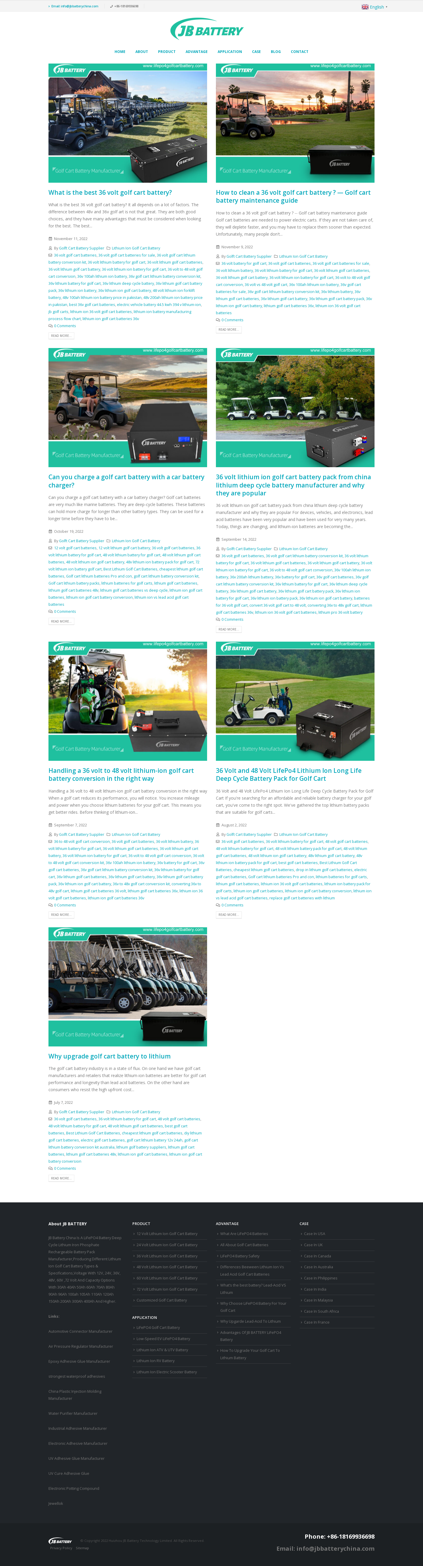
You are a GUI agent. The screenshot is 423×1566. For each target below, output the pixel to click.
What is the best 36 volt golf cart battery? (110, 192)
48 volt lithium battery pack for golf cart (308, 848)
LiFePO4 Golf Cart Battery (158, 1327)
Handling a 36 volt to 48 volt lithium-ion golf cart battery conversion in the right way (121, 774)
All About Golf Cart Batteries (244, 1244)
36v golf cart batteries (335, 577)
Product (167, 51)
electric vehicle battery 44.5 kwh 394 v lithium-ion (159, 304)
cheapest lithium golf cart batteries (264, 869)
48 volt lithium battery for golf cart (131, 554)
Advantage (197, 51)
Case (256, 51)
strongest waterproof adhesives (76, 1376)
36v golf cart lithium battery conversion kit (164, 276)
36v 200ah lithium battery (251, 577)
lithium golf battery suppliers (141, 1147)
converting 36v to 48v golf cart (333, 605)
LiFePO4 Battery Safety (239, 1256)
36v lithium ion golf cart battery (124, 290)
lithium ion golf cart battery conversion (99, 597)
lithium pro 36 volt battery (340, 612)
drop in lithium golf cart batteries (324, 869)
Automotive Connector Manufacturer (80, 1331)
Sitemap (82, 1548)
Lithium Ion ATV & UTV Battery (162, 1349)
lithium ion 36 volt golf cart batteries (101, 311)
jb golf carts (58, 311)
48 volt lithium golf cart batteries (135, 1126)
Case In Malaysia (318, 1300)
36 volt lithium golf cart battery (74, 269)
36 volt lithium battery (234, 270)
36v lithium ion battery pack (274, 598)
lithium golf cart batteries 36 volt (98, 890)
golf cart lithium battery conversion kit (166, 576)
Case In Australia (318, 1266)
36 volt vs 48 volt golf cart (266, 284)
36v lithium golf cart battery (284, 298)
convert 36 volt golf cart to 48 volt (277, 605)
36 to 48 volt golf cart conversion (82, 841)
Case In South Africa (321, 1311)
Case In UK (313, 1244)
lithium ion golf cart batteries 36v (111, 318)
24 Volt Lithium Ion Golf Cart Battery (167, 1244)
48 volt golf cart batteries (346, 841)
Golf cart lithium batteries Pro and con (99, 576)
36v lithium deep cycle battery (128, 283)
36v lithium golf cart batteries (82, 876)
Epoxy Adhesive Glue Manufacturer (79, 1361)
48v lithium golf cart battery (331, 855)
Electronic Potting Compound (73, 1488)
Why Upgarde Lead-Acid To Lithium (250, 1321)
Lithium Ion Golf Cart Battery (136, 248)
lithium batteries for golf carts (126, 583)
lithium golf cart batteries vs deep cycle (134, 590)
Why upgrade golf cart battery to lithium (109, 1056)
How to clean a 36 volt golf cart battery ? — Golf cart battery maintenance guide (293, 196)
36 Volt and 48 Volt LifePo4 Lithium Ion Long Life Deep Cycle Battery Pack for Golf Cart (289, 774)
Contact (299, 51)
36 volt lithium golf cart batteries (174, 262)
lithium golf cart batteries (175, 583)
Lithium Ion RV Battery (155, 1360)
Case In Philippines (321, 1278)
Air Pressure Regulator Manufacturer (80, 1346)
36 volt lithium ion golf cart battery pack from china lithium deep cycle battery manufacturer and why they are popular (293, 485)
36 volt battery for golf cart (243, 263)
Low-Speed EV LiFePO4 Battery (163, 1338)
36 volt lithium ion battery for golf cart (134, 269)
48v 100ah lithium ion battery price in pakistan (102, 297)
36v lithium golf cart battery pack (336, 298)
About (141, 51)
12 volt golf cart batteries (75, 547)
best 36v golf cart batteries (92, 304)
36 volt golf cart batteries (75, 255)
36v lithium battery (337, 291)
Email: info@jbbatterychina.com (73, 6)
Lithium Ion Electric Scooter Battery (167, 1371)
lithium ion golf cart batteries (258, 890)
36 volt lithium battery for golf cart (116, 262)
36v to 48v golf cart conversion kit (141, 883)
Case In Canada (317, 1256)
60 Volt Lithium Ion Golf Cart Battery (167, 1278)
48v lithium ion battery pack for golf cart (160, 562)
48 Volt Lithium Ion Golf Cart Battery (167, 1266)
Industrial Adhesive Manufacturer (77, 1428)
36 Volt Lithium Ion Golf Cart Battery (167, 1256)
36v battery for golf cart (295, 577)
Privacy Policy (61, 1548)
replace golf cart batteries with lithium (302, 898)
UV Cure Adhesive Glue (68, 1473)
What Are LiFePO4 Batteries (244, 1233)
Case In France (317, 1322)
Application (230, 51)
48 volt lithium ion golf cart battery (95, 562)
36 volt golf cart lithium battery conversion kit (304, 555)
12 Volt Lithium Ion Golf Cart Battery (167, 1233)
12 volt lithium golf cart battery (124, 547)
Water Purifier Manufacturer (73, 1413)
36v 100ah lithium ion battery (102, 276)
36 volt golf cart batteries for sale (126, 255)
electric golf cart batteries (103, 1140)
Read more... (61, 336)
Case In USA (314, 1233)
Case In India (315, 1289)
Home (120, 51)
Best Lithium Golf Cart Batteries (130, 569)
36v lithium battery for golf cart (74, 283)
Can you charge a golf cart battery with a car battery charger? (126, 481)
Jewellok (55, 1503)
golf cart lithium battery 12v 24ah (154, 1140)
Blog (276, 51)
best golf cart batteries (298, 862)
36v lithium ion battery (77, 290)
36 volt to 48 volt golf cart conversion (301, 570)
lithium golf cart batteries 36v (289, 305)
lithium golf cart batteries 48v (73, 590)
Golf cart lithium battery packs (74, 583)
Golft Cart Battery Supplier (81, 248)
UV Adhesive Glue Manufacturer (76, 1458)
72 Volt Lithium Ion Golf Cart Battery (167, 1289)
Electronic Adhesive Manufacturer (78, 1443)
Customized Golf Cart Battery (162, 1300)
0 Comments (65, 325)
